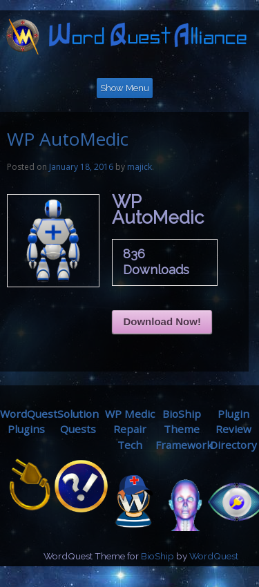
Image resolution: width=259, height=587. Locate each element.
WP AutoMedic (67, 138)
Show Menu (124, 88)
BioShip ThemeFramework (184, 429)
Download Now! (162, 321)
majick (139, 167)
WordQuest (213, 555)
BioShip (157, 555)
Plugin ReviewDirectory (233, 429)
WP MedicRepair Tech (130, 429)
